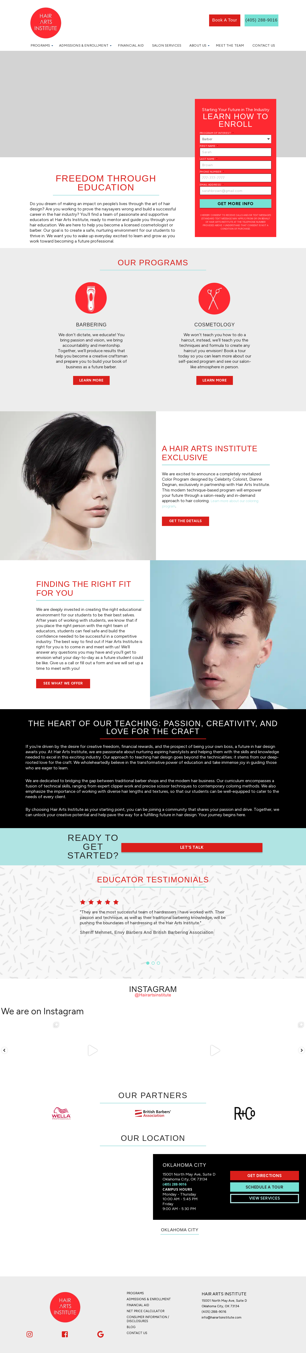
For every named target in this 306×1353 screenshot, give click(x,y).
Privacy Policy (183, 1348)
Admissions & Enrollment (83, 45)
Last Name (209, 158)
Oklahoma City (182, 1217)
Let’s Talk (222, 838)
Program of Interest (217, 132)
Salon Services (166, 45)
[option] (153, 906)
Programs (40, 45)
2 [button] (153, 946)
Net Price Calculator (147, 1293)
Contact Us (263, 45)
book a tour (224, 20)
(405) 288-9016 (174, 1168)
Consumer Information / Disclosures (150, 1301)
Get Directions (266, 1160)
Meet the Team (230, 45)
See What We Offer (68, 683)
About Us (197, 45)
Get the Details (190, 521)
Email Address (212, 184)
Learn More (91, 380)
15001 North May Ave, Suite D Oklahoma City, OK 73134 (230, 1286)
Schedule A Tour (266, 1171)
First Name (209, 145)
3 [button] (158, 946)
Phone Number (212, 171)
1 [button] (147, 946)
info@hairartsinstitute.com (227, 1299)
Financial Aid (131, 45)
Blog (131, 1308)
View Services (266, 1183)
